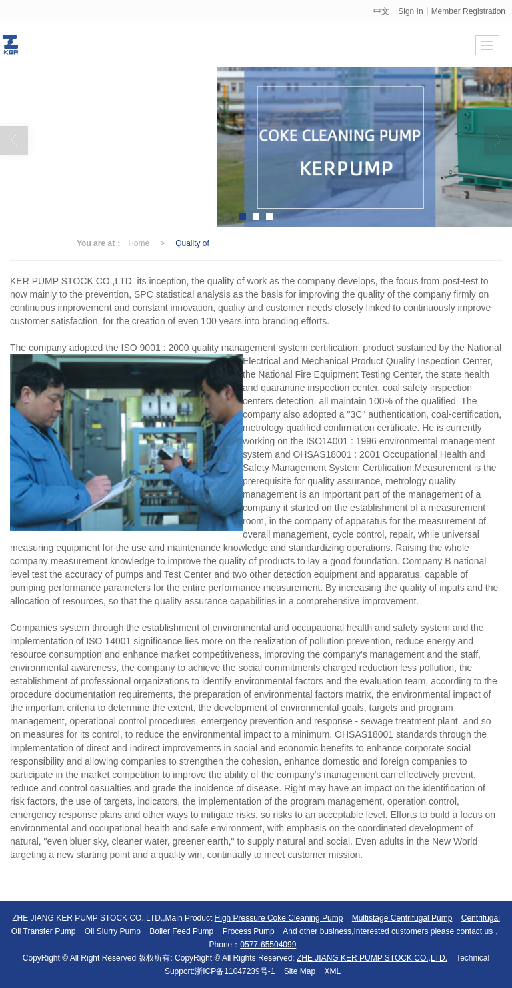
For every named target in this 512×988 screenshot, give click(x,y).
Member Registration (468, 11)
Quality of (192, 243)
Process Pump (249, 931)
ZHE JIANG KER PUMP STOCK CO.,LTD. (372, 958)
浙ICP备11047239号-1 (235, 971)
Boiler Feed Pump (181, 931)
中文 (381, 11)
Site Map (299, 971)
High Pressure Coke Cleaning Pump (279, 918)
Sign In (410, 11)
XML (332, 971)
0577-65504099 (268, 944)
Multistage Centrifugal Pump (402, 918)
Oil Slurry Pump (113, 931)
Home (138, 243)
